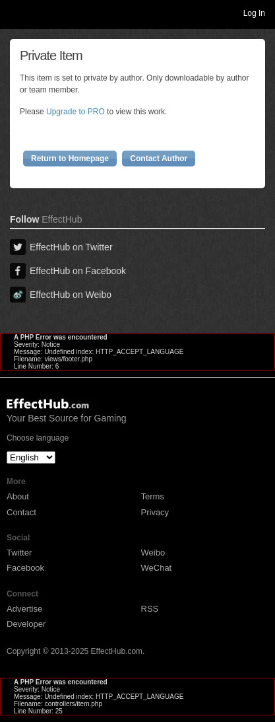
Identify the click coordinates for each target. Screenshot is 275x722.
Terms (152, 496)
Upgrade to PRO (75, 111)
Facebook (25, 568)
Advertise (24, 609)
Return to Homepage (70, 158)
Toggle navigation (16, 12)
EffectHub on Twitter (61, 247)
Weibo (153, 553)
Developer (26, 624)
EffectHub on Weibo (60, 295)
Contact (21, 512)
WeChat (156, 568)
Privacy (155, 512)
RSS (150, 609)
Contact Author (158, 158)
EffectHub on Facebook (68, 271)
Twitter (19, 553)
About (18, 496)
